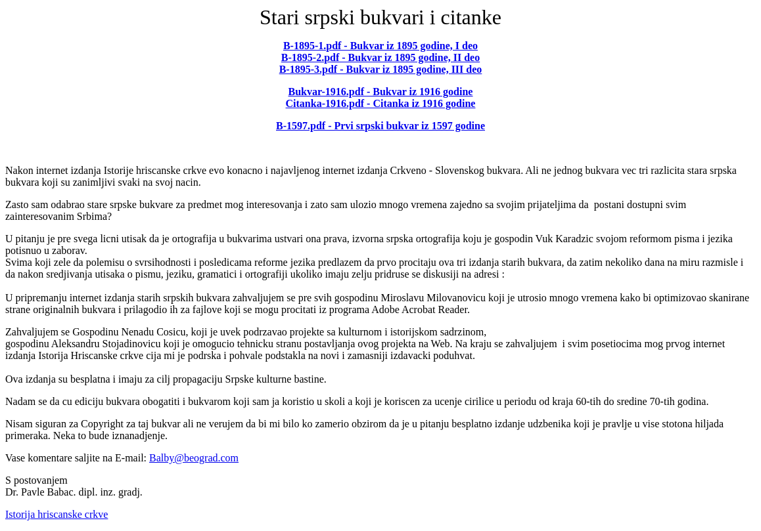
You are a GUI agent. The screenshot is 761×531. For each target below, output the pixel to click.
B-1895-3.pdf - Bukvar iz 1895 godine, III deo (380, 69)
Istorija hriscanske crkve (56, 514)
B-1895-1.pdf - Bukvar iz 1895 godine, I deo (380, 45)
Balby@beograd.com (194, 457)
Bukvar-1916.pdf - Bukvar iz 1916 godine (380, 91)
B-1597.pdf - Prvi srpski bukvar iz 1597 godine (380, 125)
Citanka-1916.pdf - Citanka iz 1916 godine (381, 103)
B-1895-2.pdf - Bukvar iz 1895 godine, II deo (380, 57)
